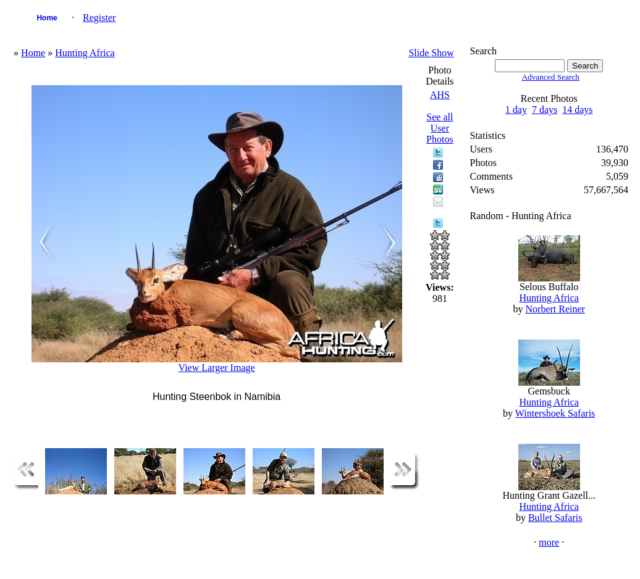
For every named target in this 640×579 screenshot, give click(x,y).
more (549, 542)
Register (99, 17)
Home (46, 18)
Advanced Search (550, 76)
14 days (577, 109)
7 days (544, 109)
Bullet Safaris (555, 517)
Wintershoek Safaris (555, 413)
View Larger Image (217, 367)
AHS (440, 95)
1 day (516, 109)
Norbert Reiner (555, 309)
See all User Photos (439, 128)
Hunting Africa (84, 53)
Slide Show (430, 53)
